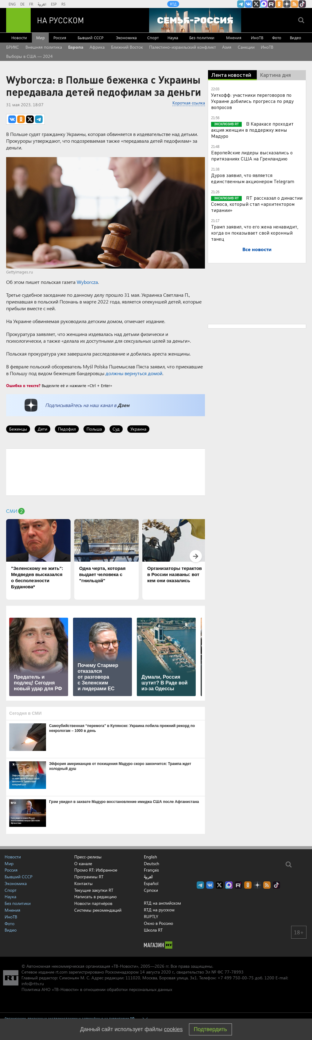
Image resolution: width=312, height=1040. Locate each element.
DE (22, 4)
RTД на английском (162, 903)
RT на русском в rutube (271, 4)
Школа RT (153, 930)
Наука (173, 37)
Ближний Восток (127, 47)
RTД (173, 4)
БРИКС (12, 47)
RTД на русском (159, 910)
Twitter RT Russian (256, 4)
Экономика (126, 37)
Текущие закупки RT (93, 890)
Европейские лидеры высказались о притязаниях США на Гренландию (252, 155)
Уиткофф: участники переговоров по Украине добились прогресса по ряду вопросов (252, 101)
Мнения (233, 37)
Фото (276, 37)
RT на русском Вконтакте (248, 4)
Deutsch (151, 863)
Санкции (246, 47)
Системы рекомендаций (97, 910)
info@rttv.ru (32, 983)
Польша (94, 429)
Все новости (257, 249)
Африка (97, 47)
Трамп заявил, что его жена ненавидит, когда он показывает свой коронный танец (254, 232)
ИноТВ (257, 37)
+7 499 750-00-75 (236, 978)
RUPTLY (151, 916)
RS (63, 4)
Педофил (67, 429)
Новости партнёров (93, 903)
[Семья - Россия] (195, 20)
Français (151, 870)
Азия (226, 47)
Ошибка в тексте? (23, 385)
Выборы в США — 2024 (29, 56)
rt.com (61, 972)
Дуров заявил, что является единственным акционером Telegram (252, 178)
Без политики (201, 37)
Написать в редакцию (95, 896)
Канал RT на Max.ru (264, 4)
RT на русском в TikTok (302, 4)
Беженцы (18, 429)
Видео (295, 37)
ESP (54, 4)
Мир (40, 37)
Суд (116, 429)
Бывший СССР (90, 37)
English (150, 856)
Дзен (123, 405)
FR (31, 4)
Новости (19, 37)
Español (151, 883)
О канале (83, 863)
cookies (173, 1029)
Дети (42, 429)
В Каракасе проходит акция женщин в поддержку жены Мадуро (252, 129)
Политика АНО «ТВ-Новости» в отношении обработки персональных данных (96, 989)
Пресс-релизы (88, 857)
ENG (12, 4)
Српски (151, 890)
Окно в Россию (158, 923)
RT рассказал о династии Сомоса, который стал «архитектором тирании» (257, 203)
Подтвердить (210, 1029)
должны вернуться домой (134, 373)
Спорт (153, 37)
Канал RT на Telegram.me (241, 4)
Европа (75, 47)
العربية (42, 4)
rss (294, 4)
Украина (138, 429)
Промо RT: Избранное (95, 870)
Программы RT (88, 877)
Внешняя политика (43, 47)
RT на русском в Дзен (287, 4)
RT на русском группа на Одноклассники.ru (279, 4)
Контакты (83, 883)
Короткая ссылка (188, 103)
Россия (59, 37)
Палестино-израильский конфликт (182, 47)
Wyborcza (87, 282)
